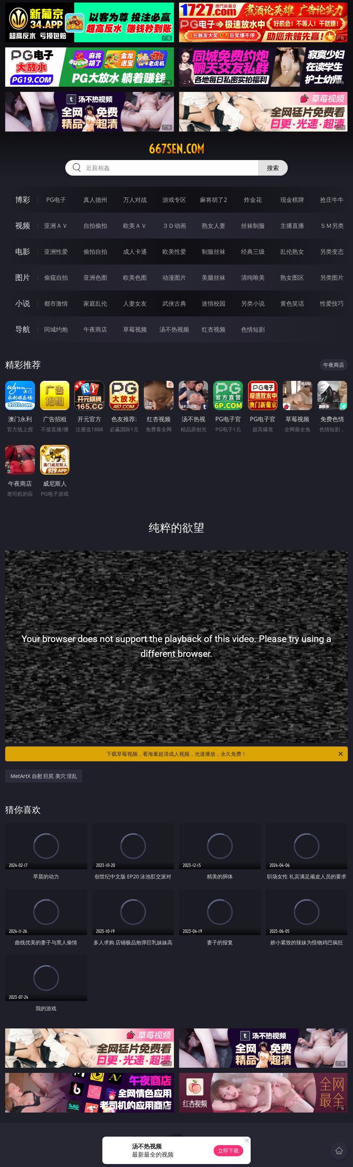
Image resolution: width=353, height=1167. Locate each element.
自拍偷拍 (95, 226)
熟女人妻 (213, 226)
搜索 (273, 168)
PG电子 (56, 200)
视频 (22, 225)
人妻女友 (135, 303)
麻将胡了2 (213, 200)
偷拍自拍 (95, 251)
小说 (22, 303)
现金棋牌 (292, 200)
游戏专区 (174, 200)
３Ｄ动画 (174, 226)
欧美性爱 (174, 251)
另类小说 (253, 303)
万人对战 (135, 200)
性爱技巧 (332, 303)
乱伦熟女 (292, 251)
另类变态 (332, 251)
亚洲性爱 (56, 251)
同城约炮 (56, 329)
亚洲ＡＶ (56, 226)
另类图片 (332, 277)
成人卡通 (135, 251)
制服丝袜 (213, 251)
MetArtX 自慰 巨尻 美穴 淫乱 (43, 775)
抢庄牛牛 (332, 200)
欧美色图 (135, 277)
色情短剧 (253, 329)
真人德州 (95, 200)
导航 (22, 329)
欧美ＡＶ (135, 226)
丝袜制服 (253, 226)
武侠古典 (174, 303)
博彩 (22, 199)
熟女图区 (292, 277)
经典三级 (253, 251)
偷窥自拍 (56, 277)
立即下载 (228, 1150)
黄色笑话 (292, 303)
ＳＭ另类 (332, 226)
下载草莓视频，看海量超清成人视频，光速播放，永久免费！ (225, 753)
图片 (22, 277)
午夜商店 (95, 329)
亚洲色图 (95, 277)
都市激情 (56, 303)
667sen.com (176, 149)
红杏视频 (213, 329)
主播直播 (292, 226)
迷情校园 (213, 303)
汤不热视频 (174, 329)
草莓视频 (135, 329)
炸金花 (253, 200)
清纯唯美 (253, 277)
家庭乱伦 (95, 303)
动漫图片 (174, 277)
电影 (22, 251)
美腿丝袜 (213, 277)
